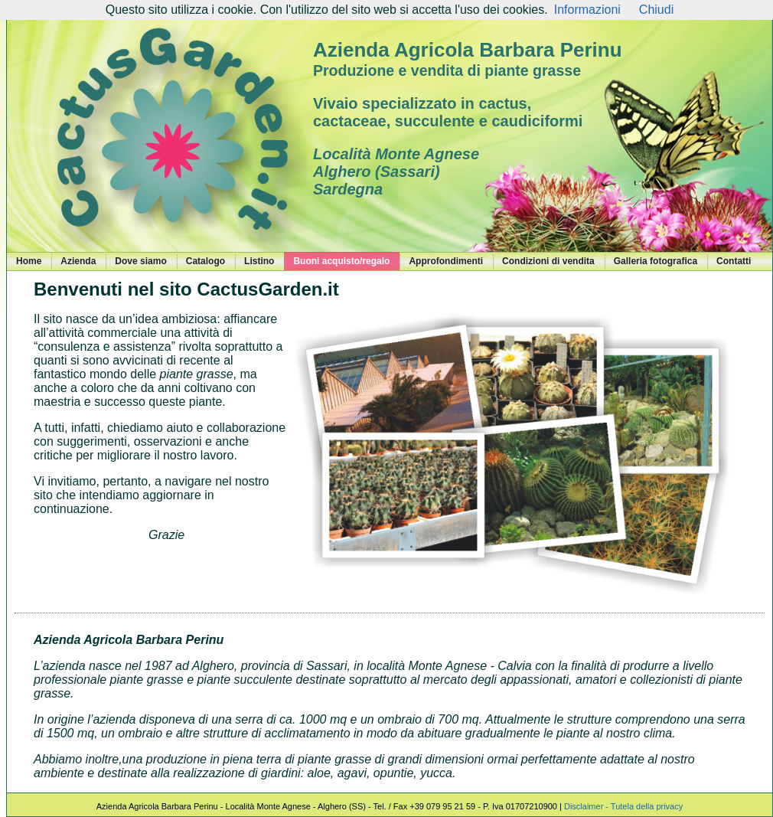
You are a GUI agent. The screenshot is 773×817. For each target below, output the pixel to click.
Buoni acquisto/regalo (341, 261)
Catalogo (205, 261)
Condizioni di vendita (548, 261)
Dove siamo (140, 261)
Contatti (733, 261)
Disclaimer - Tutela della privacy (623, 806)
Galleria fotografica (655, 261)
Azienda (78, 261)
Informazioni (587, 9)
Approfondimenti (446, 261)
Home (28, 261)
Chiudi (656, 9)
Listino (259, 261)
